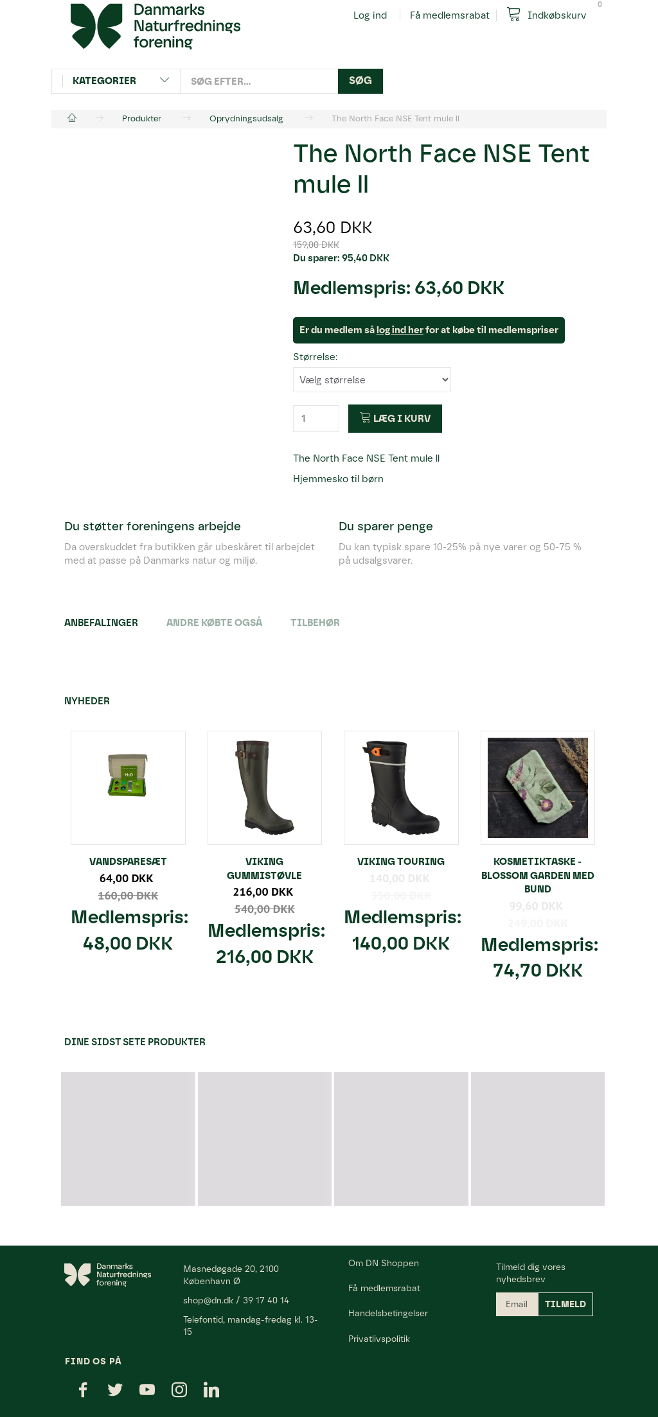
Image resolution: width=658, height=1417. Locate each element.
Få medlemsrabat (450, 15)
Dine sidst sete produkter (135, 1042)
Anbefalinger (101, 623)
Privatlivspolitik (379, 1339)
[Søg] (360, 81)
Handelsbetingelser (388, 1313)
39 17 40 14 (266, 1300)
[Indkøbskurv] (551, 14)
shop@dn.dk (208, 1300)
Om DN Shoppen (383, 1263)
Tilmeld (565, 1304)
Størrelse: (315, 357)
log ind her (400, 330)
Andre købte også (214, 623)
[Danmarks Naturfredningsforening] (155, 25)
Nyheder (87, 701)
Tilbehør (315, 623)
